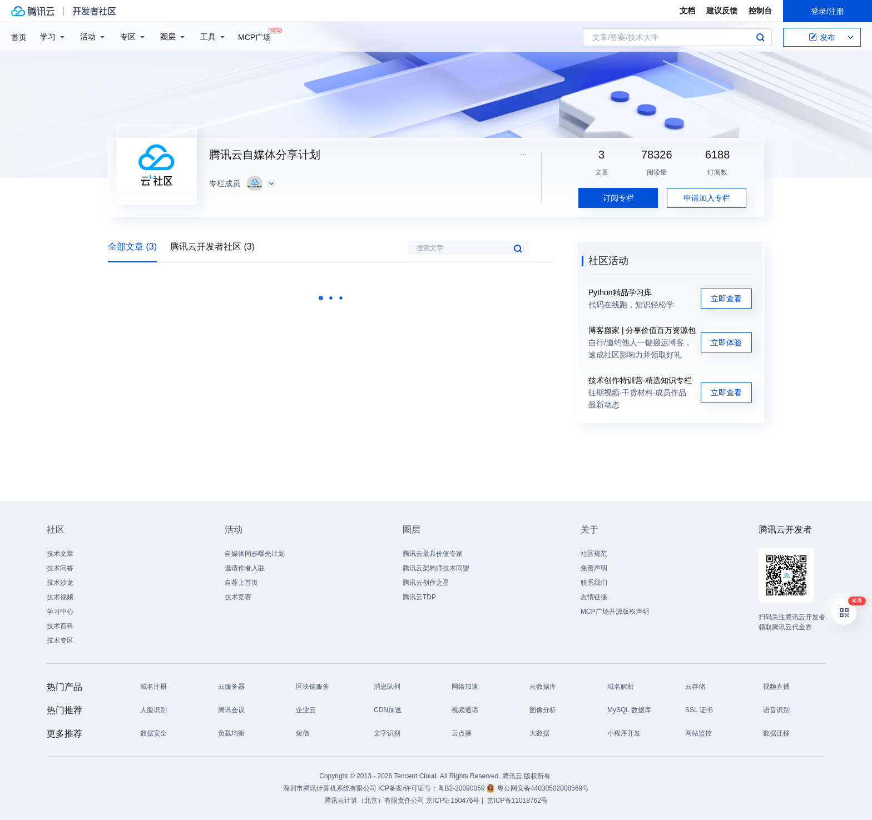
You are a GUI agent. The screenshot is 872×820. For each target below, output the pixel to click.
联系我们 (594, 583)
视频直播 (776, 686)
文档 (687, 10)
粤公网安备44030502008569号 (543, 788)
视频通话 (465, 710)
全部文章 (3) (132, 246)
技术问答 (60, 568)
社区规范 (594, 554)
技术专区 (60, 640)
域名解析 (620, 686)
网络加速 (465, 686)
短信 (302, 733)
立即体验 (726, 342)
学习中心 (60, 611)
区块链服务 (312, 686)
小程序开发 (624, 733)
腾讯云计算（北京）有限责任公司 (374, 800)
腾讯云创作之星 (426, 583)
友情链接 (594, 597)
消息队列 (387, 686)
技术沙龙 (60, 583)
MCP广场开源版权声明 (615, 611)
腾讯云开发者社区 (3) (212, 246)
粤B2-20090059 (462, 788)
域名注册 (153, 686)
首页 (19, 37)
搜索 (760, 37)
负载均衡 (231, 733)
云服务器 (231, 686)
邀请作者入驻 (245, 568)
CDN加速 (388, 710)
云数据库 (542, 686)
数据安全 (153, 733)
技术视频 (60, 597)
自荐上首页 (241, 583)
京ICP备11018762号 (517, 800)
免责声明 (594, 568)
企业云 (306, 710)
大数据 (539, 733)
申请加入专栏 (706, 197)
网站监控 (698, 733)
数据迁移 (776, 733)
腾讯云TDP (419, 597)
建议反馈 (721, 10)
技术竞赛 (238, 597)
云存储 (695, 686)
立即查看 (726, 298)
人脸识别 (153, 710)
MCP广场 (254, 36)
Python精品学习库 (620, 292)
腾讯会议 (231, 710)
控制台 (760, 10)
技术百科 (60, 626)
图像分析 (542, 710)
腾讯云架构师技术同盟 (436, 568)
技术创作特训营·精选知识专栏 (640, 380)
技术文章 (60, 554)
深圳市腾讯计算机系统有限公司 (329, 788)
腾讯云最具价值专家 (433, 554)
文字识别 (387, 733)
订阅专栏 (618, 197)
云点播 (462, 733)
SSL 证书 (699, 710)
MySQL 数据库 (629, 710)
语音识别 (776, 710)
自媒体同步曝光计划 (255, 554)
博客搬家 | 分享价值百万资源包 (642, 330)
